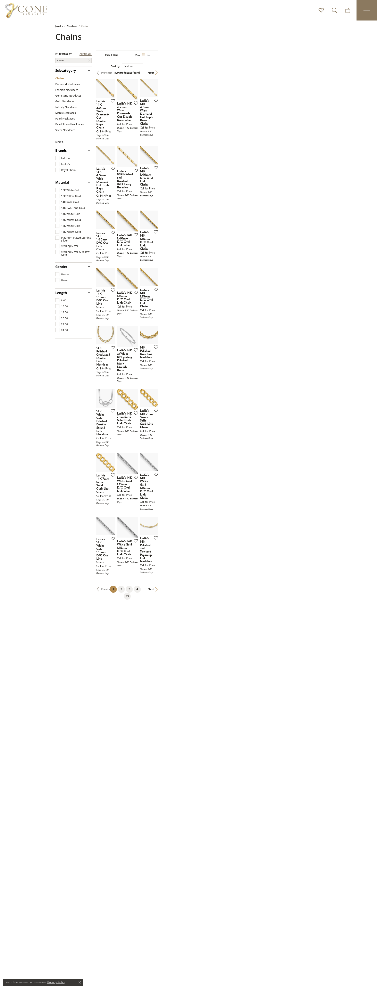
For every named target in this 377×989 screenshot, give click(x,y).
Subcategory (65, 70)
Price (59, 142)
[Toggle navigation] (367, 10)
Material (62, 182)
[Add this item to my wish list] (167, 156)
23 (226, 851)
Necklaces (72, 26)
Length (61, 292)
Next (314, 73)
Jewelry (59, 26)
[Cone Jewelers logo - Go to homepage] (26, 10)
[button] (321, 10)
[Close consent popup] (79, 982)
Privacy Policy (56, 982)
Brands (61, 150)
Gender (61, 266)
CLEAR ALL (85, 54)
